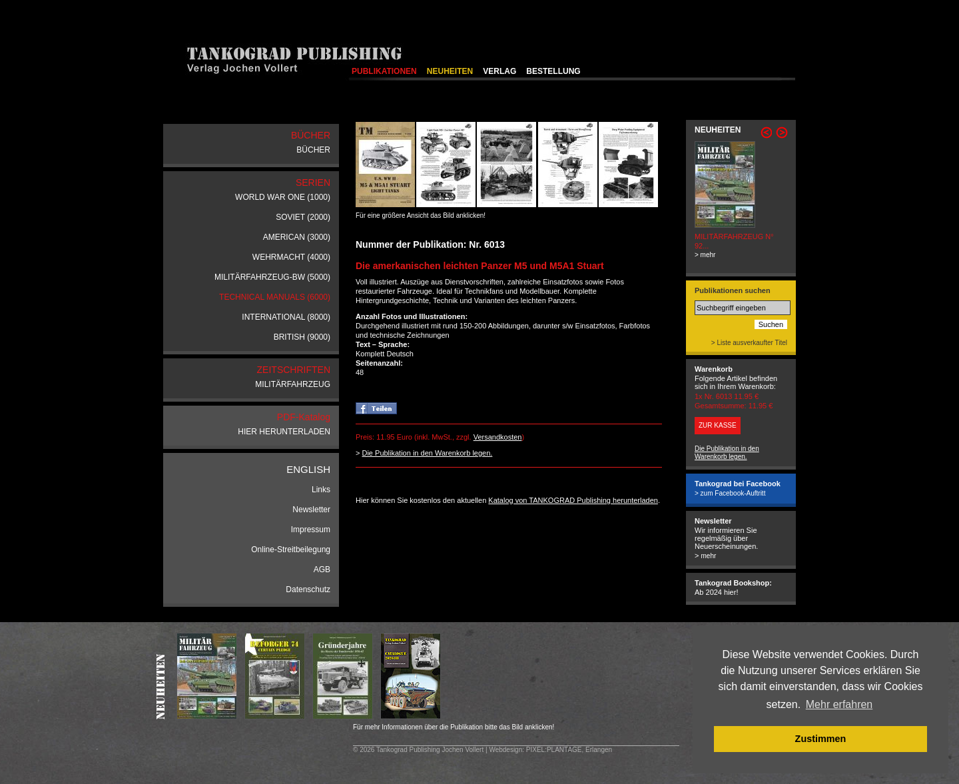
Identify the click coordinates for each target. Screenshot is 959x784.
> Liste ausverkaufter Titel (749, 342)
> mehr (705, 254)
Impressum (310, 529)
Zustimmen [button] (820, 738)
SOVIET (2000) (303, 217)
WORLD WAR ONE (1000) (282, 197)
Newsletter (311, 509)
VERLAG (499, 71)
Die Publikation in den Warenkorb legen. (427, 453)
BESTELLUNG (553, 71)
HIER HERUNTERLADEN (284, 431)
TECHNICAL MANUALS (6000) (274, 297)
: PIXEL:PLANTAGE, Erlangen (567, 749)
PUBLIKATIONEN (384, 71)
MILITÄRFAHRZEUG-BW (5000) (272, 277)
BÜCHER (313, 150)
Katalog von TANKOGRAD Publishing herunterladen (573, 500)
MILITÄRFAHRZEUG (292, 384)
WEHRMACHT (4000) (291, 257)
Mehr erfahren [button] (839, 704)
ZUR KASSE (718, 425)
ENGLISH (308, 469)
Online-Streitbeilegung (290, 549)
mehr (708, 556)
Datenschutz (308, 589)
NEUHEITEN (450, 71)
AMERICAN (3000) (296, 237)
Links (321, 489)
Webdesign (505, 749)
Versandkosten (498, 437)
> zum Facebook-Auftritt (730, 493)
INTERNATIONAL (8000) (286, 317)
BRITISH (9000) (302, 337)
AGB (322, 569)
